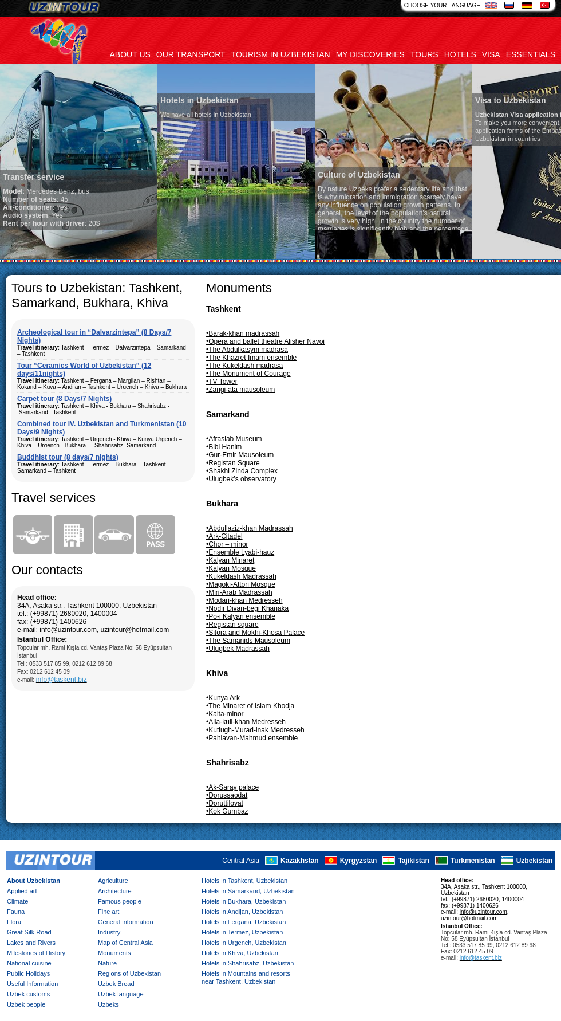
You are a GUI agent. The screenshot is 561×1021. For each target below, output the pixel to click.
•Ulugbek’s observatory (241, 479)
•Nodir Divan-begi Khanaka (247, 608)
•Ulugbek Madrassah (238, 649)
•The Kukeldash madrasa (244, 366)
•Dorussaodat (226, 795)
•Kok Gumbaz (227, 811)
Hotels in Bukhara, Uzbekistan (244, 901)
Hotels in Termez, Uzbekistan (242, 932)
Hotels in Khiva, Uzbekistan (240, 952)
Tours (424, 54)
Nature (107, 963)
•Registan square (232, 625)
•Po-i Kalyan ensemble (240, 616)
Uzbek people (26, 1004)
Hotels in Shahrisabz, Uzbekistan (248, 963)
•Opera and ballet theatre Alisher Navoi (265, 341)
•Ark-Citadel (224, 536)
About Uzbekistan (33, 880)
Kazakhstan (299, 861)
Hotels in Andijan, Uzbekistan (242, 911)
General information (125, 921)
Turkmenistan (473, 861)
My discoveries (370, 54)
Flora (14, 921)
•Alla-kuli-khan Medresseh (246, 722)
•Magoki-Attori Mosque (240, 584)
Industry (109, 932)
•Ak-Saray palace (232, 787)
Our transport (191, 54)
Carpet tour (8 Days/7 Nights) (64, 399)
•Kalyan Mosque (231, 568)
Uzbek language (121, 994)
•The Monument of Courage (248, 374)
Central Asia (240, 861)
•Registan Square (233, 463)
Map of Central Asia (125, 942)
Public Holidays (28, 973)
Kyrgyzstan (358, 861)
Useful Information (32, 983)
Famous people (119, 901)
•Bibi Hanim (224, 447)
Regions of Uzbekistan (129, 973)
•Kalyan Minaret (230, 560)
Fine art (108, 911)
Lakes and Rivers (31, 942)
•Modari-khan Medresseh (244, 600)
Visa (491, 54)
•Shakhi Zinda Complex (242, 471)
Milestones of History (36, 952)
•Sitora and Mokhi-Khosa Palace (255, 633)
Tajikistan (413, 861)
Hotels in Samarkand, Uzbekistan (248, 891)
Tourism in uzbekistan (280, 54)
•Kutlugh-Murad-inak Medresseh (255, 730)
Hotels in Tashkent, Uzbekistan (244, 880)
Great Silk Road (29, 932)
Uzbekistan (534, 861)
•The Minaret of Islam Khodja (250, 706)
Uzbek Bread (116, 983)
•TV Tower (222, 382)
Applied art (22, 891)
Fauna (16, 911)
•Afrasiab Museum (234, 439)
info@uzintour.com (68, 630)
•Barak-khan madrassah (242, 333)
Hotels (460, 54)
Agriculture (113, 880)
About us (130, 54)
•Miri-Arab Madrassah (239, 592)
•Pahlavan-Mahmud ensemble (252, 738)
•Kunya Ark (223, 698)
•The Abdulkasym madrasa (247, 349)
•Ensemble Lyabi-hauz (240, 552)
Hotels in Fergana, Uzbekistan (244, 921)
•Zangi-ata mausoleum (240, 390)
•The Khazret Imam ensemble (251, 358)
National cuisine (29, 963)
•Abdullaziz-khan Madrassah (249, 528)
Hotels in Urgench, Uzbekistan (244, 942)
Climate (17, 901)
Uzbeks (108, 1004)
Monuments (114, 952)
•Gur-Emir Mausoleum (240, 455)
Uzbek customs (28, 994)
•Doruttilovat (224, 803)
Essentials (530, 54)
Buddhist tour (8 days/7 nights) (67, 457)
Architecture (115, 891)
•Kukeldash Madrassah (241, 576)
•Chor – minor (227, 544)
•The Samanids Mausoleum (248, 641)
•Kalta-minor (225, 714)
